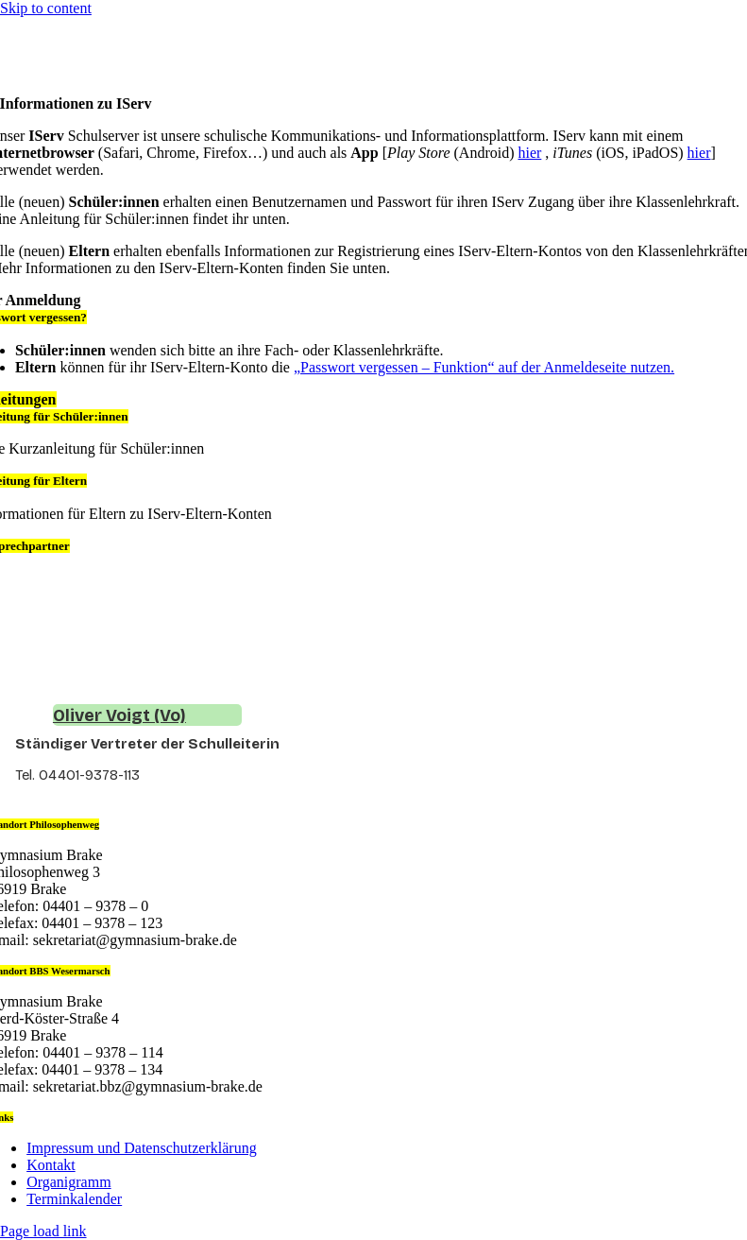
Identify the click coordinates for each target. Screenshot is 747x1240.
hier (529, 153)
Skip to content (46, 8)
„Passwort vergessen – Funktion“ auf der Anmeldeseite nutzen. (484, 367)
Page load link (43, 1231)
